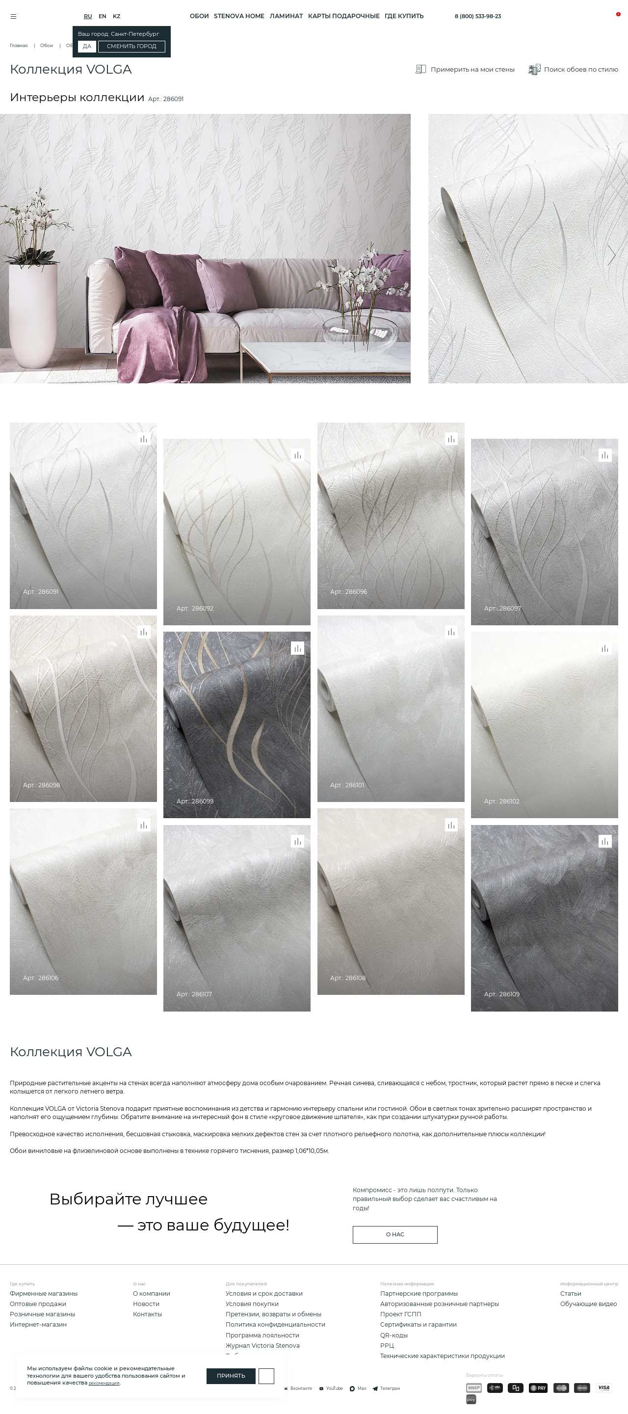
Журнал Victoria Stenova (263, 1345)
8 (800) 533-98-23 (478, 16)
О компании (151, 1293)
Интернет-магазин (38, 1324)
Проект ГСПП (400, 1314)
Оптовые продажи (38, 1303)
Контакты (147, 1314)
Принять (231, 1376)
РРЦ (387, 1345)
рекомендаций (104, 1383)
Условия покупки (252, 1303)
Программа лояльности (262, 1335)
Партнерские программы (419, 1293)
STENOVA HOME (239, 16)
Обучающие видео (588, 1303)
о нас (395, 1234)
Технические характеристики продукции (442, 1356)
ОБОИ (199, 16)
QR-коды (394, 1335)
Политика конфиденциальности (275, 1324)
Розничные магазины (42, 1314)
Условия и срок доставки (264, 1293)
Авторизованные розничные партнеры (439, 1303)
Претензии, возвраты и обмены (273, 1314)
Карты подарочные (344, 16)
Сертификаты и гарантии (418, 1324)
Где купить (404, 16)
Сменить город (135, 46)
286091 (173, 101)
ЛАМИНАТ (286, 16)
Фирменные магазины (44, 1293)
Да (91, 46)
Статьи (570, 1293)
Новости (146, 1303)
